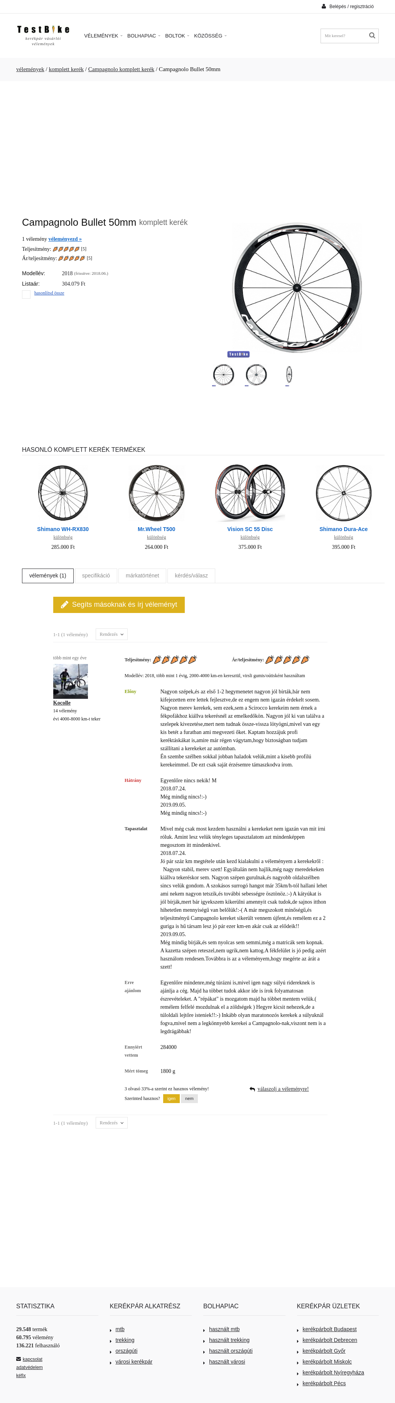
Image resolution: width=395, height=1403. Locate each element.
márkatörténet (142, 575)
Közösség (210, 36)
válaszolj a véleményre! (283, 1089)
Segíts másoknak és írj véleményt (119, 605)
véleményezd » (65, 239)
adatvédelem (29, 1367)
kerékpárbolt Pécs (321, 1383)
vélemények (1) (47, 575)
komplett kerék (66, 69)
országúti (124, 1351)
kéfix (21, 1375)
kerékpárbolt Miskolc (324, 1362)
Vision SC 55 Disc (250, 529)
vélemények (30, 69)
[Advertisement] (197, 145)
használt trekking (226, 1340)
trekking (122, 1340)
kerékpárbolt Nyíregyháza (331, 1372)
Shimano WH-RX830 (63, 529)
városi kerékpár (131, 1362)
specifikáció (96, 575)
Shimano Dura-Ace (343, 529)
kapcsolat (29, 1359)
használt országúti (228, 1351)
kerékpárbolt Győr (321, 1351)
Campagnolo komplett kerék (121, 69)
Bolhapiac (143, 36)
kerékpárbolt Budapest (327, 1329)
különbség (63, 537)
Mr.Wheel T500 (156, 529)
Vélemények (103, 36)
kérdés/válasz (191, 575)
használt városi (224, 1362)
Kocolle (62, 703)
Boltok (177, 36)
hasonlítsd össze (49, 293)
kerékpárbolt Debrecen (327, 1340)
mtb (117, 1329)
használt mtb (221, 1329)
